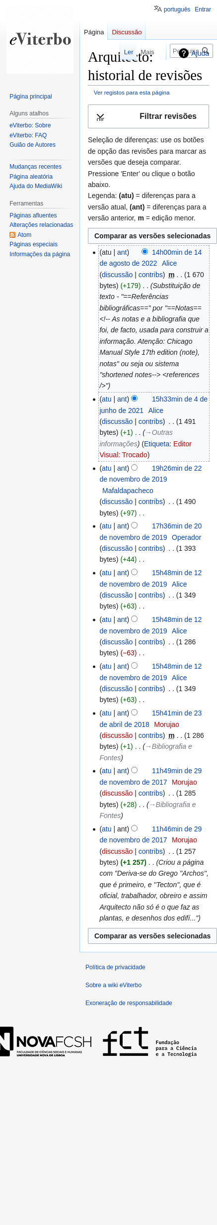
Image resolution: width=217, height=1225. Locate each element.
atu (106, 399)
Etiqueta (156, 444)
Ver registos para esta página (132, 92)
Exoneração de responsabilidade (128, 1003)
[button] (148, 116)
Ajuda (200, 53)
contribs (151, 275)
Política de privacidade (115, 967)
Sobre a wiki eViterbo (113, 985)
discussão (117, 275)
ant (122, 252)
